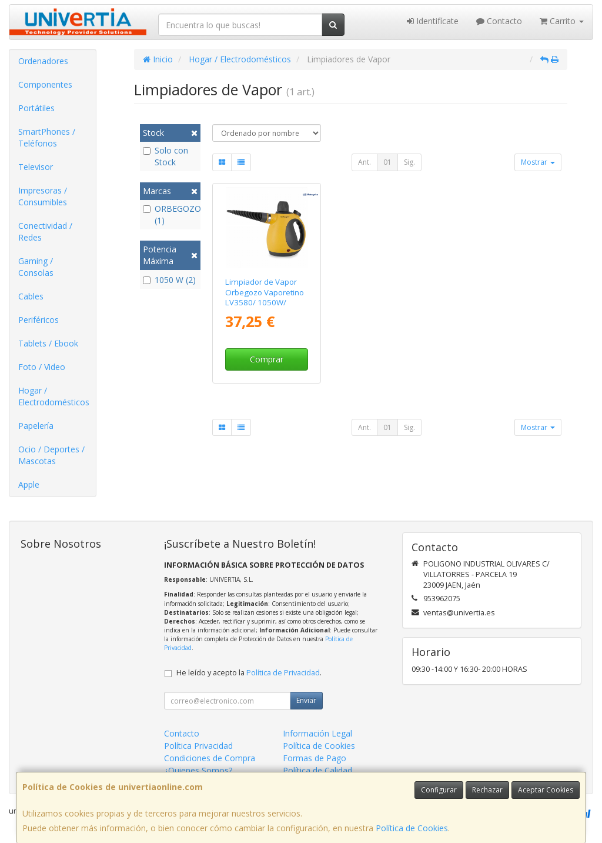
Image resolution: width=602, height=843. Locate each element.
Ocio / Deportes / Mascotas (51, 455)
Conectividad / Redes (45, 231)
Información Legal (317, 733)
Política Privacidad (198, 745)
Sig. (409, 162)
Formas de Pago (314, 758)
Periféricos (38, 319)
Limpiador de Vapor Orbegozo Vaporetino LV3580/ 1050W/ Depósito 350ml (264, 297)
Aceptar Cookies (545, 790)
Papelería (35, 425)
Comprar (266, 359)
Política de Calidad (317, 770)
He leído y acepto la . (249, 673)
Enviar (306, 700)
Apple (28, 484)
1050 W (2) (169, 279)
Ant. (364, 162)
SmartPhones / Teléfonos (46, 137)
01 (387, 162)
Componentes (45, 84)
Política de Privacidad (283, 673)
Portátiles (36, 108)
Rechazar (487, 790)
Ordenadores (43, 60)
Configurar (439, 790)
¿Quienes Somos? (198, 770)
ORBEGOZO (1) (170, 214)
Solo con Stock (165, 156)
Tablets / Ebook (48, 343)
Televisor (35, 166)
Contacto (499, 20)
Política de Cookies (412, 828)
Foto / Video (41, 366)
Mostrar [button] (538, 162)
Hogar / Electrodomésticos (53, 396)
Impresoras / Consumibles (42, 196)
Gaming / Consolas (35, 266)
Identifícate (433, 20)
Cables (31, 296)
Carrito (562, 20)
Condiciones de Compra (209, 758)
